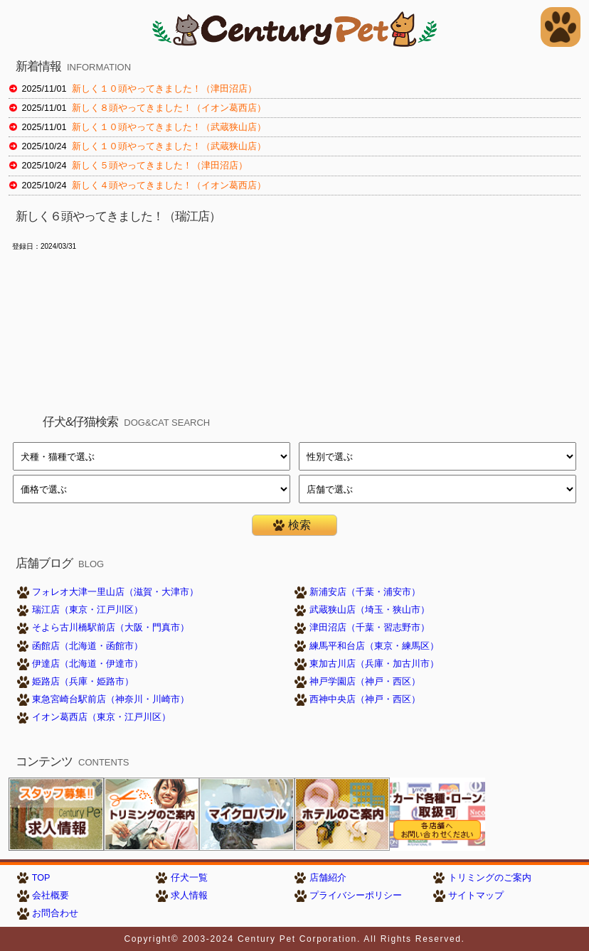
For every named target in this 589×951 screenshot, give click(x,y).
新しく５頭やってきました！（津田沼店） (160, 166)
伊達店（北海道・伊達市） (87, 664)
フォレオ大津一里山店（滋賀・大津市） (115, 592)
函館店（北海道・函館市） (87, 646)
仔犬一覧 (189, 878)
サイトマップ (476, 896)
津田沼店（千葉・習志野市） (369, 628)
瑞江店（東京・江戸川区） (87, 610)
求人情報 (189, 896)
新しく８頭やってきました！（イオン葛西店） (169, 108)
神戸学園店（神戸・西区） (364, 682)
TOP (41, 878)
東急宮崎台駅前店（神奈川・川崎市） (110, 699)
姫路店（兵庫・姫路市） (83, 682)
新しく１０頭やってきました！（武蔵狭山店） (169, 127)
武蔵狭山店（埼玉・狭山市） (369, 610)
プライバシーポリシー (355, 896)
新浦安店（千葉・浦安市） (364, 592)
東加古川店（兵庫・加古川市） (374, 664)
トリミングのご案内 (489, 878)
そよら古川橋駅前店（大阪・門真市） (110, 628)
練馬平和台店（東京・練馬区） (374, 646)
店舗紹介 (327, 878)
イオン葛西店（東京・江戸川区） (101, 717)
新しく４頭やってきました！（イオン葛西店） (169, 185)
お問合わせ (55, 913)
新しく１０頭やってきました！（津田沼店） (164, 89)
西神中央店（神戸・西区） (364, 699)
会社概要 (50, 896)
